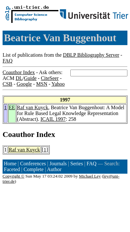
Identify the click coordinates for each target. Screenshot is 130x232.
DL (18, 78)
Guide (30, 78)
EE (12, 107)
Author (54, 169)
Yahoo (58, 84)
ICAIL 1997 (52, 119)
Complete (34, 169)
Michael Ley (90, 176)
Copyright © (14, 176)
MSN (41, 84)
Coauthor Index (19, 72)
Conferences (33, 163)
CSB (7, 84)
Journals (57, 163)
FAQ (8, 60)
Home (10, 163)
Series (76, 163)
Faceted (12, 169)
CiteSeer (50, 78)
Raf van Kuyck (32, 107)
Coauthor (18, 134)
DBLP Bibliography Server (91, 55)
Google (24, 84)
